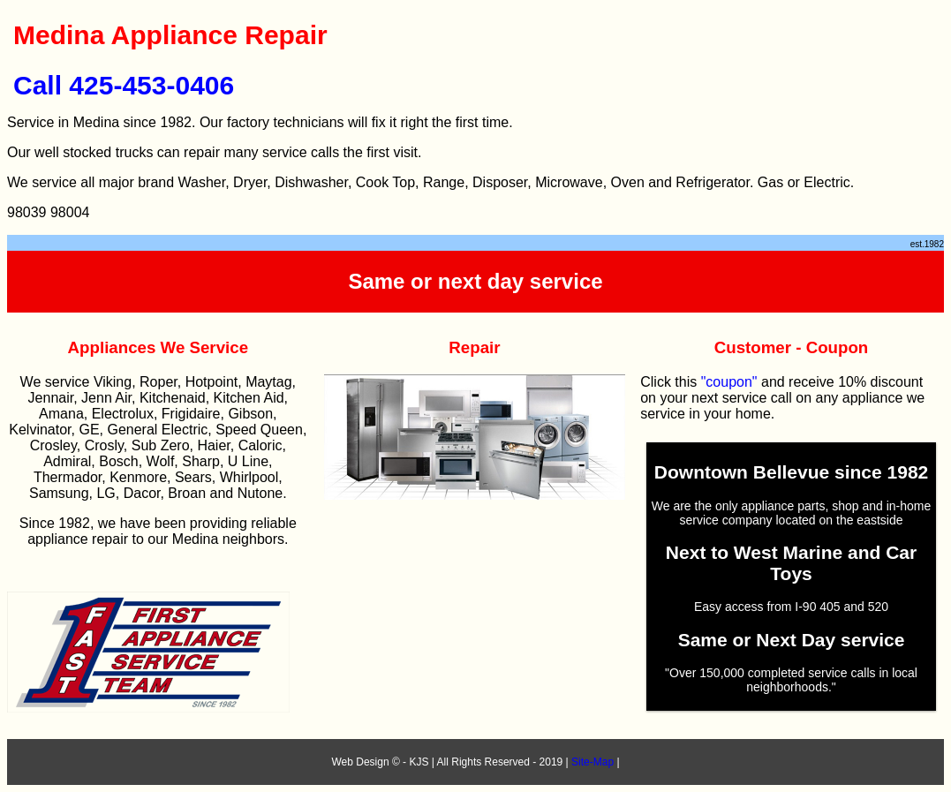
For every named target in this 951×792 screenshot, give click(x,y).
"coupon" (729, 381)
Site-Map (592, 762)
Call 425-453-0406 (123, 85)
